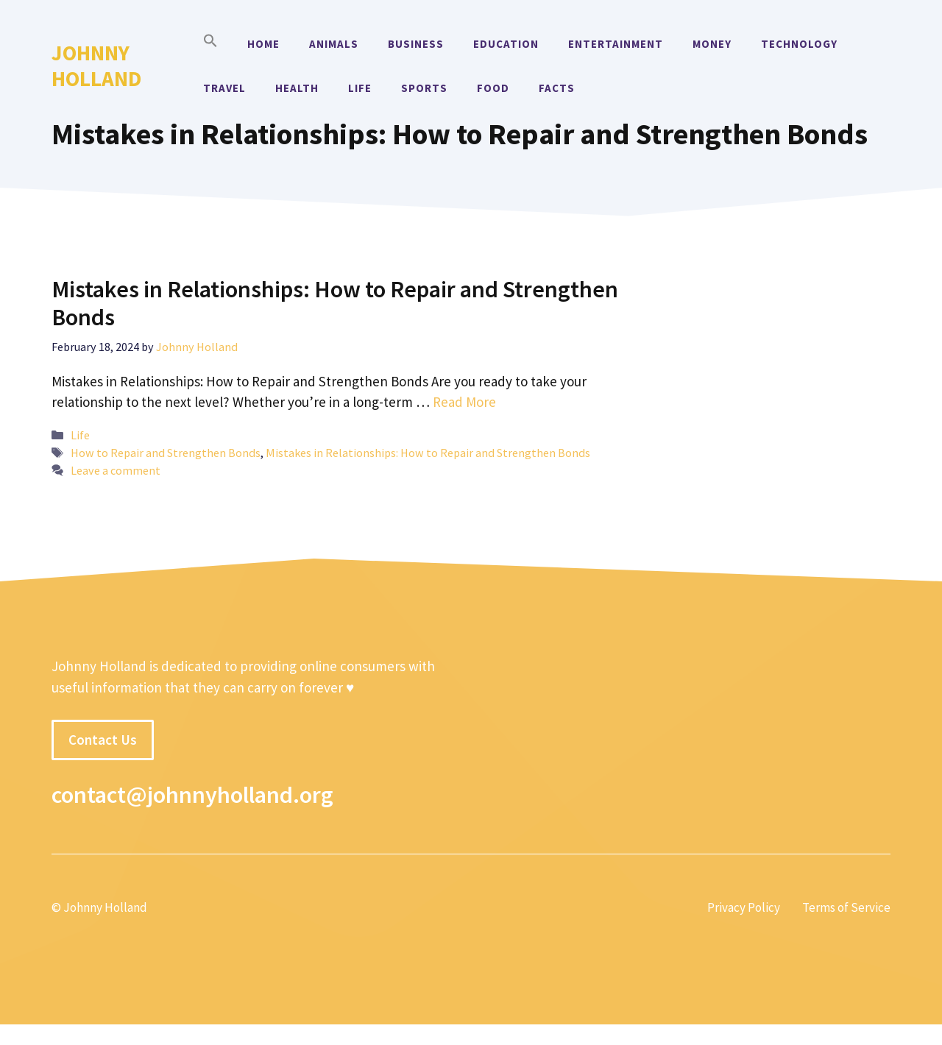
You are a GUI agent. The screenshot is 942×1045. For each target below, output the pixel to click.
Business (416, 44)
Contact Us (102, 739)
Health (297, 88)
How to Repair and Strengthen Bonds (166, 452)
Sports (424, 88)
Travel (224, 88)
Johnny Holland (96, 65)
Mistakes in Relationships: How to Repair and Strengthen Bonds (335, 303)
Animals (333, 44)
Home (263, 44)
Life (360, 88)
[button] (210, 44)
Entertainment (615, 44)
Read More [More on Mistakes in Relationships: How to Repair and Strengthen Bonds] (464, 402)
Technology (799, 44)
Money (712, 44)
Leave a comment (115, 470)
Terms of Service (846, 907)
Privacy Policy (743, 907)
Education (506, 44)
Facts (557, 88)
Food (493, 88)
